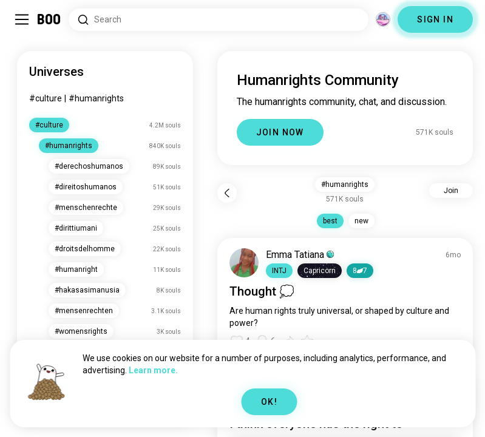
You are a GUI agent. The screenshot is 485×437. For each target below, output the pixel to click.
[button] (279, 270)
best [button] (330, 221)
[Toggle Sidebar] (21, 19)
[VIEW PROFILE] (244, 262)
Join (451, 190)
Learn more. (153, 370)
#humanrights (96, 98)
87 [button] (360, 270)
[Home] (49, 19)
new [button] (361, 221)
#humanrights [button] (344, 184)
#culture (45, 98)
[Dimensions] (383, 19)
